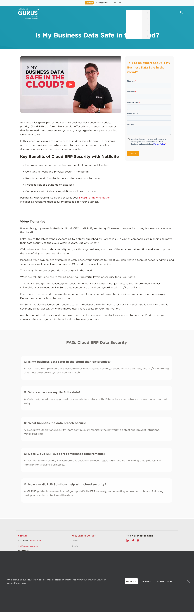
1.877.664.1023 (102, 3)
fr (119, 3)
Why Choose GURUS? (84, 536)
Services (89, 13)
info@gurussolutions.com (28, 546)
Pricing (104, 13)
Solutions (72, 13)
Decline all (147, 581)
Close (188, 581)
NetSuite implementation (94, 197)
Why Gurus (139, 13)
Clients (75, 541)
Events (75, 546)
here (23, 583)
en (114, 3)
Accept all (131, 581)
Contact (22, 536)
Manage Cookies (164, 581)
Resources (120, 13)
